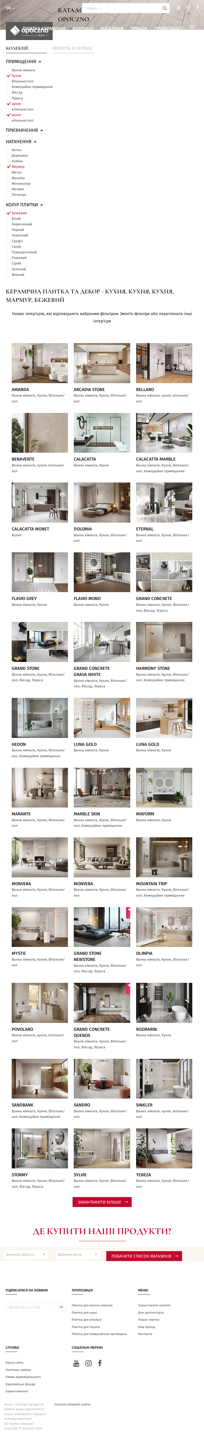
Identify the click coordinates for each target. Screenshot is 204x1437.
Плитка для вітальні (87, 1319)
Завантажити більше (103, 1202)
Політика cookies (18, 1370)
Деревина (20, 155)
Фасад (17, 92)
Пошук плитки (72, 48)
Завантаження (17, 1391)
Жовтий (18, 274)
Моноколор (21, 183)
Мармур (18, 166)
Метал (17, 172)
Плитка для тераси (86, 1327)
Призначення (25, 130)
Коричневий (22, 224)
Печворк (19, 194)
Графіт (17, 241)
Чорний (18, 229)
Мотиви (18, 189)
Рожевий (19, 258)
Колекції (83, 28)
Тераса (17, 98)
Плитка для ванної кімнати (92, 1305)
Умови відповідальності (23, 1377)
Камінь (17, 161)
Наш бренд (146, 1327)
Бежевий (19, 213)
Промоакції (168, 28)
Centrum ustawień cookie (72, 1404)
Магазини (112, 28)
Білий (16, 218)
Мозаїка (18, 178)
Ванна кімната (23, 70)
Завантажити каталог (154, 1305)
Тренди (139, 28)
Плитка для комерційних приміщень (99, 1334)
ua (11, 8)
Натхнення (21, 141)
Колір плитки (25, 205)
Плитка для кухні (84, 1312)
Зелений (19, 269)
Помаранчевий (24, 252)
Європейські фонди (20, 1384)
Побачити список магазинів (145, 1256)
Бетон (16, 150)
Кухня (16, 75)
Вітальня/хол (23, 81)
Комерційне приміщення (32, 87)
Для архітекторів (151, 1312)
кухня (16, 104)
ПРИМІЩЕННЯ (24, 61)
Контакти (145, 1334)
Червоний (20, 235)
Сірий (16, 263)
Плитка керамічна (44, 28)
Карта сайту (14, 1362)
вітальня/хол (23, 109)
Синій (16, 246)
